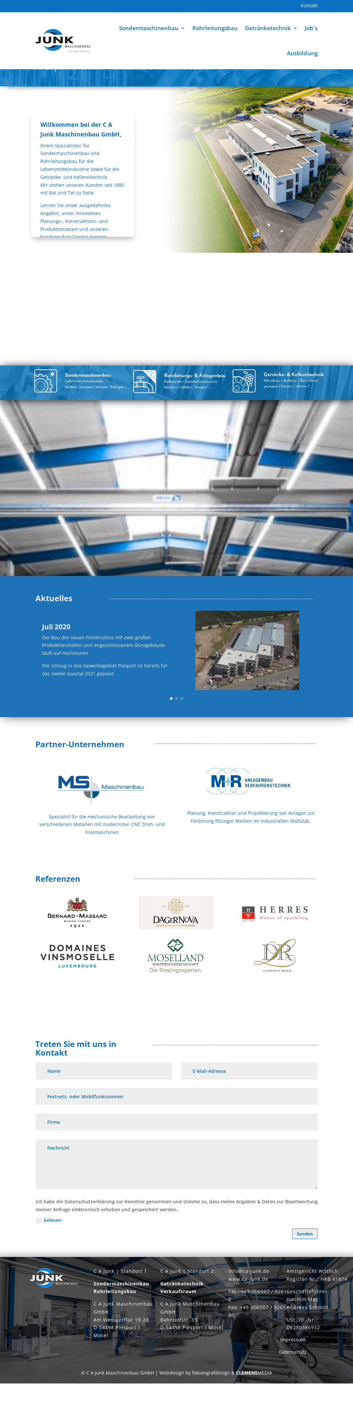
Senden (305, 1257)
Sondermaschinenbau (148, 28)
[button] (171, 722)
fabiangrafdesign (211, 1400)
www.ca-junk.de (248, 1307)
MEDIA (254, 1400)
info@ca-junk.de (248, 1299)
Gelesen (48, 1243)
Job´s (311, 28)
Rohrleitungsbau (215, 28)
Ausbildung (302, 53)
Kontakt (309, 6)
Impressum (292, 1367)
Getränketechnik (268, 28)
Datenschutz (293, 1380)
